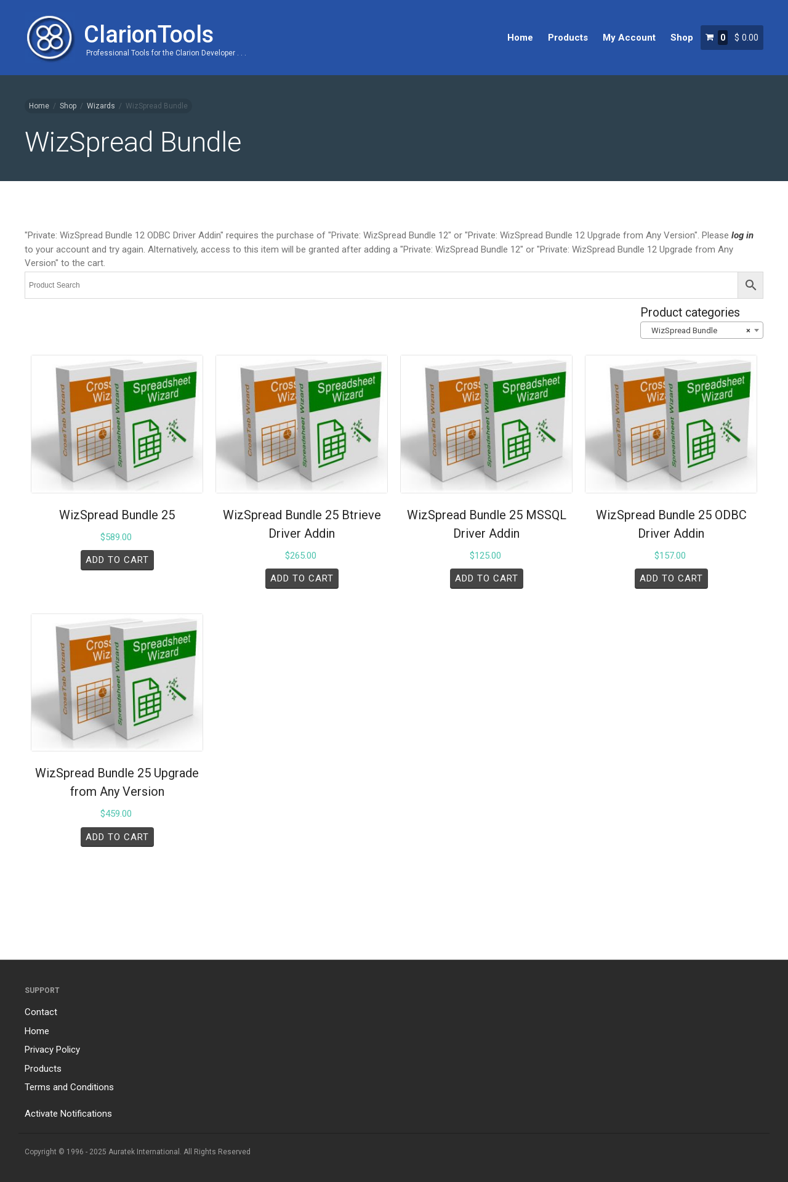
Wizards (101, 106)
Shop (681, 37)
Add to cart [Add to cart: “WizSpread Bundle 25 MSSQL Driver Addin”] (486, 578)
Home (520, 37)
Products (568, 37)
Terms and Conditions (69, 1087)
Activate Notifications (68, 1113)
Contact (41, 1012)
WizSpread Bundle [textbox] (698, 330)
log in (742, 235)
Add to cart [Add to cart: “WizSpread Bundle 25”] (117, 559)
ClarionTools (149, 34)
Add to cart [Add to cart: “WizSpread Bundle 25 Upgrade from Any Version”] (117, 837)
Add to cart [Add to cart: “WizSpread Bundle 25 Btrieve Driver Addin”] (302, 578)
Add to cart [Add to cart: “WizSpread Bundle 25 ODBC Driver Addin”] (671, 578)
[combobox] (701, 330)
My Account (629, 37)
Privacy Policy (52, 1049)
